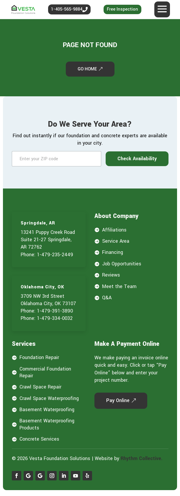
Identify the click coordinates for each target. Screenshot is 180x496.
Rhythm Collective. (142, 458)
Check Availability (137, 158)
